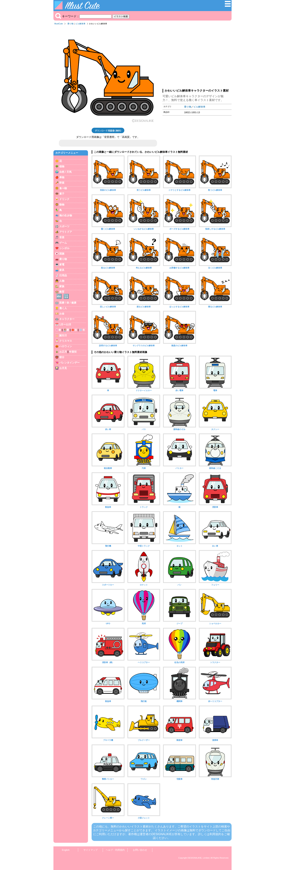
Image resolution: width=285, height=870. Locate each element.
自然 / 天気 (65, 171)
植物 (61, 166)
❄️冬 (82, 329)
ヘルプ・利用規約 (115, 850)
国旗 (61, 253)
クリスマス (65, 340)
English (66, 850)
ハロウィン (65, 346)
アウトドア (65, 231)
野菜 (61, 182)
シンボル (64, 248)
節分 (61, 357)
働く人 (63, 308)
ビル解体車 (80, 24)
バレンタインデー (69, 362)
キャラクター (67, 319)
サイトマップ (90, 850)
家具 (61, 270)
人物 (61, 280)
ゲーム (63, 242)
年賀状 (73, 351)
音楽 (61, 237)
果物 (61, 177)
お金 (61, 313)
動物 (61, 204)
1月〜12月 (65, 324)
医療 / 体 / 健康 (67, 302)
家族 (61, 286)
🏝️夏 (66, 329)
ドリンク (64, 199)
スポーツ (64, 226)
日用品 (63, 275)
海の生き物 (65, 215)
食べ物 (63, 188)
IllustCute (58, 24)
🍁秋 (74, 329)
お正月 (63, 351)
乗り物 (70, 24)
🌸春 (58, 329)
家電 (61, 264)
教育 (61, 291)
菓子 (61, 193)
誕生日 (63, 335)
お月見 (63, 368)
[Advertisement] (197, 58)
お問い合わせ (140, 850)
